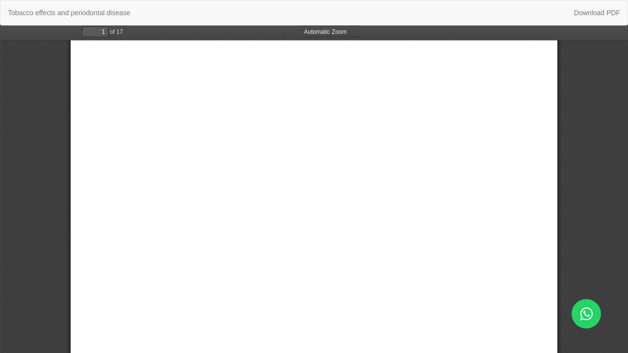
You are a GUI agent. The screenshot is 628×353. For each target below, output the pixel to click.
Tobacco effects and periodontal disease (69, 13)
